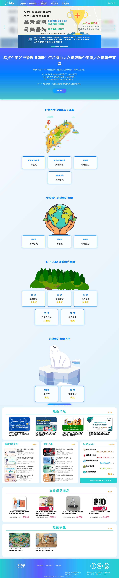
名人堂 (108, 480)
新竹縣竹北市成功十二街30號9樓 (101, 572)
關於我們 (23, 565)
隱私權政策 (32, 565)
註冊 (113, 3)
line (99, 566)
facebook (93, 566)
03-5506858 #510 (76, 572)
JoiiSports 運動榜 (96, 480)
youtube (106, 566)
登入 (109, 3)
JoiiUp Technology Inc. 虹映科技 (56, 576)
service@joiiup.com (76, 574)
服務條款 (42, 565)
